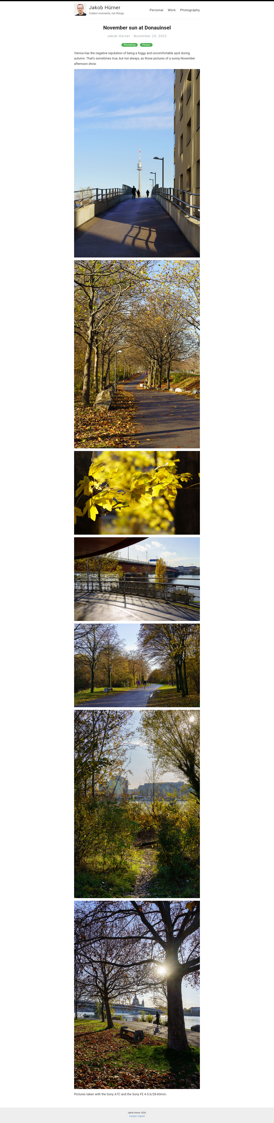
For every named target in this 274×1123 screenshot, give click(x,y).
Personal (156, 10)
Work (172, 10)
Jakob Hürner (104, 7)
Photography (190, 10)
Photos (146, 44)
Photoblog (129, 44)
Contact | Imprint (137, 1116)
